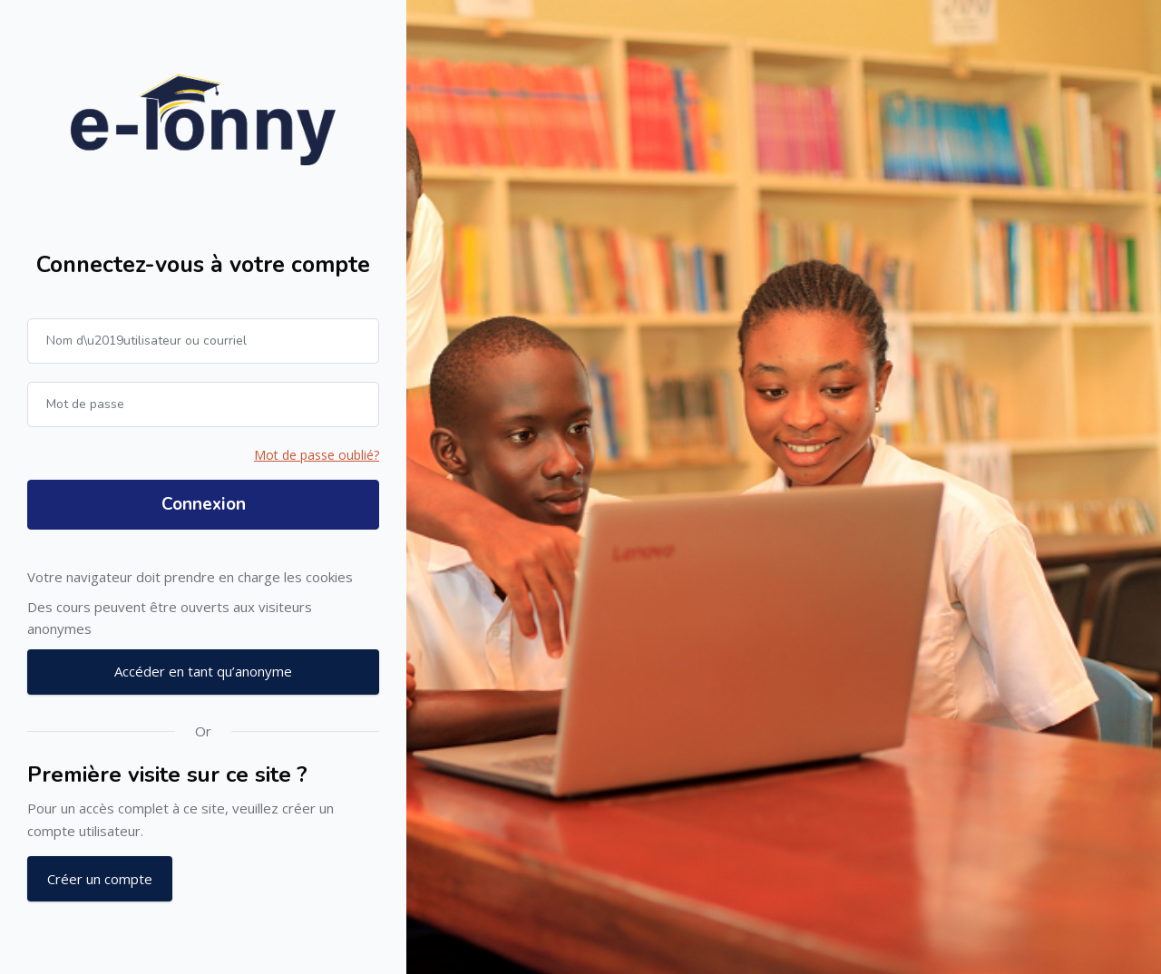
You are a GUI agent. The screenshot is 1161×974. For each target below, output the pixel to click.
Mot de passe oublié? (316, 454)
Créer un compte (99, 879)
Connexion (203, 504)
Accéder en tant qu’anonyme (203, 671)
